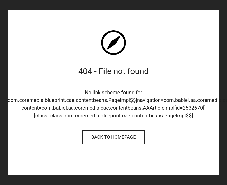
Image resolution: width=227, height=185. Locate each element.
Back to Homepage (113, 137)
